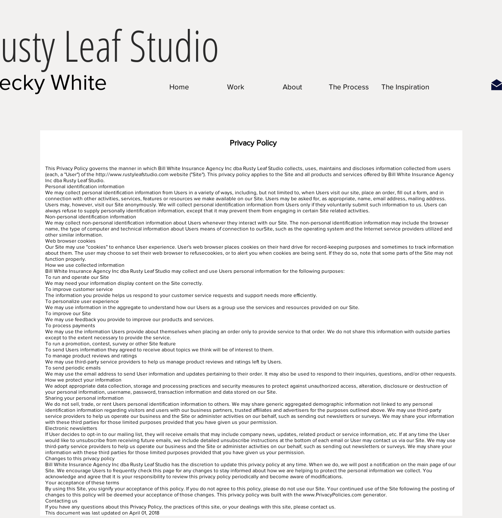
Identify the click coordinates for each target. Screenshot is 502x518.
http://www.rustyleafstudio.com (132, 174)
